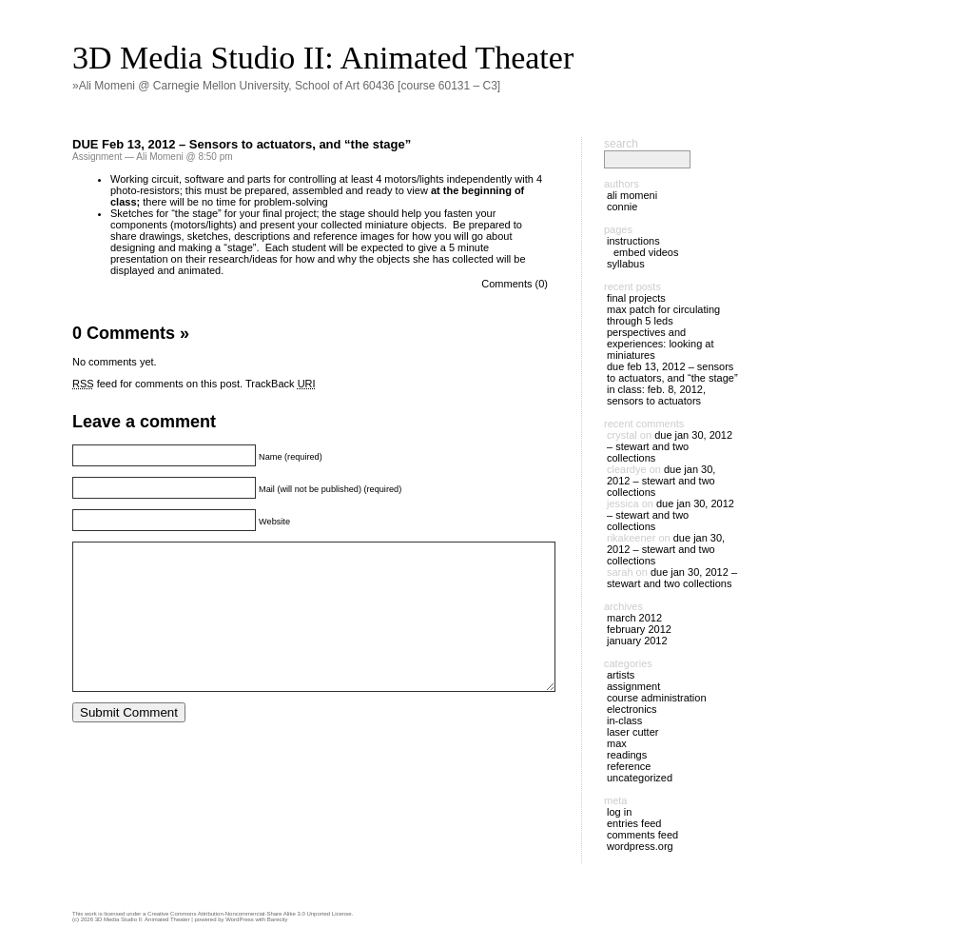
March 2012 (634, 617)
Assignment (97, 156)
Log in (619, 812)
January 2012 (637, 640)
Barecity (277, 919)
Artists (620, 675)
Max (617, 743)
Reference (629, 766)
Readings (627, 754)
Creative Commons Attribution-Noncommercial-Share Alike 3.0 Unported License (249, 914)
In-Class (624, 720)
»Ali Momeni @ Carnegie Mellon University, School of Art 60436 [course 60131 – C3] (286, 85)
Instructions (633, 241)
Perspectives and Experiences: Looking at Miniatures (660, 343)
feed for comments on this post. (157, 383)
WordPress (239, 919)
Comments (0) (514, 283)
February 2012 (639, 629)
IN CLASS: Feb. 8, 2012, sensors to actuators (656, 395)
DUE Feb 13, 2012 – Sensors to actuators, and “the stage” (241, 144)
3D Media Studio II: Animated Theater (322, 57)
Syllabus (626, 263)
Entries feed (634, 823)
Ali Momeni (632, 195)
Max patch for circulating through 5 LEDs (663, 315)
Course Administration (657, 697)
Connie (622, 206)
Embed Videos (646, 252)
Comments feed (642, 834)
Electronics (632, 709)
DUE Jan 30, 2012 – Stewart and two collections (669, 446)
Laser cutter (632, 732)
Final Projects (636, 298)
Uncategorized (639, 777)
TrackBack (280, 383)
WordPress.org (640, 846)
